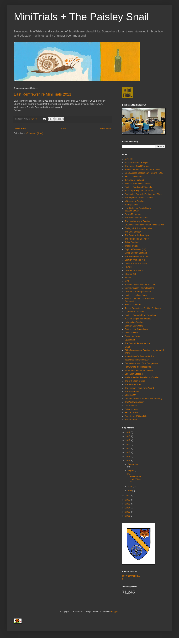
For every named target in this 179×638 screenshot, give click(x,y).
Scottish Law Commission (136, 329)
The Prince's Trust (133, 384)
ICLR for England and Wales (138, 319)
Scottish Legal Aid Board (136, 295)
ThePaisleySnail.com (134, 402)
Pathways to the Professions (138, 367)
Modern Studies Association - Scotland (142, 377)
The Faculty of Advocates (136, 217)
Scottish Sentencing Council (137, 183)
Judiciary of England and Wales (139, 190)
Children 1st (130, 274)
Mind (127, 281)
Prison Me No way (133, 214)
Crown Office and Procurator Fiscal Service (144, 225)
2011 (128, 460)
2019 (128, 432)
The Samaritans (132, 391)
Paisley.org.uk (131, 409)
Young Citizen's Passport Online (139, 356)
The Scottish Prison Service (137, 343)
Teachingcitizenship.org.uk (137, 360)
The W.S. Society (133, 232)
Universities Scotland (134, 322)
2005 (128, 516)
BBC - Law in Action (134, 176)
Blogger (114, 611)
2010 (128, 495)
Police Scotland (132, 242)
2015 (128, 448)
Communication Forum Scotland (139, 288)
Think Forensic (131, 246)
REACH (128, 267)
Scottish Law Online (134, 326)
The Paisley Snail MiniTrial (137, 166)
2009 (128, 500)
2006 (128, 512)
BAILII (127, 347)
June (130, 486)
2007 (128, 508)
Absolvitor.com (131, 333)
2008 (128, 504)
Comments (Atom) (34, 133)
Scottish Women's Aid (135, 260)
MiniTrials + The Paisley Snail (81, 16)
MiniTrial (129, 159)
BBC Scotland (131, 412)
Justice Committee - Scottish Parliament (143, 308)
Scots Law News (132, 336)
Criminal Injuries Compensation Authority (143, 398)
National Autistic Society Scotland (140, 284)
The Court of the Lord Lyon (137, 235)
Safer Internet (131, 419)
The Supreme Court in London (138, 197)
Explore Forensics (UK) (135, 249)
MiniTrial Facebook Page (136, 162)
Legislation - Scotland (135, 311)
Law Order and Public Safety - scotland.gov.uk (138, 209)
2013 (128, 452)
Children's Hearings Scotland (138, 291)
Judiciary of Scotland (134, 180)
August (131, 470)
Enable (128, 277)
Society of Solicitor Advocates (138, 228)
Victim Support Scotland (136, 253)
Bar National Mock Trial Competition (141, 363)
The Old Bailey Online (135, 381)
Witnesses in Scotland (135, 201)
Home (63, 128)
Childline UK (130, 395)
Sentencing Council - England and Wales (143, 194)
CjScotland (130, 340)
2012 (128, 456)
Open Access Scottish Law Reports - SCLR (144, 173)
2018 (128, 436)
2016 (128, 444)
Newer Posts (20, 128)
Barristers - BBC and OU (136, 416)
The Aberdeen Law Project (137, 239)
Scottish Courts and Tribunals (138, 187)
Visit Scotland (131, 405)
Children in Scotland (134, 270)
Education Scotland (134, 374)
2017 (128, 440)
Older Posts (105, 128)
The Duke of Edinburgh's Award (139, 388)
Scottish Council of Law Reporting (140, 315)
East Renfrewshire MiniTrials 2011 (42, 94)
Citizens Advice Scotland (136, 263)
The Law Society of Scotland (138, 221)
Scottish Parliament (134, 304)
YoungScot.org (131, 205)
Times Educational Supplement (139, 370)
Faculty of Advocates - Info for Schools (142, 169)
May (130, 490)
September (133, 464)
